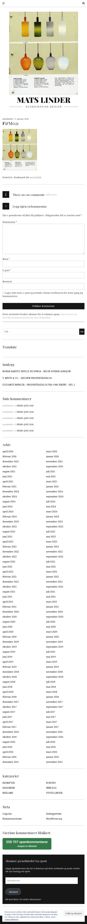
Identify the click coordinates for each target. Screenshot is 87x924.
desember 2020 (11, 611)
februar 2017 (9, 727)
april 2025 (8, 481)
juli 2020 (50, 621)
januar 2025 (52, 486)
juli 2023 (50, 531)
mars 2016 (51, 752)
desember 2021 (11, 581)
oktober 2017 (10, 707)
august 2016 (9, 742)
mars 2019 (51, 662)
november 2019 (54, 641)
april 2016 (8, 752)
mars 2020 (51, 631)
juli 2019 (50, 652)
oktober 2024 (10, 496)
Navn (6, 259)
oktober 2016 (10, 737)
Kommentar (10, 222)
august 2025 (9, 471)
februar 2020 (9, 636)
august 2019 (9, 652)
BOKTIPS (51, 783)
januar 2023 (52, 546)
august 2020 (9, 621)
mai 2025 (51, 476)
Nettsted (7, 281)
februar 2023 (9, 546)
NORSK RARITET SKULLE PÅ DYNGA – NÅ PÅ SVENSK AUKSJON (37, 371)
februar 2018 (9, 697)
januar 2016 (52, 757)
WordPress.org (54, 818)
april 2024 (8, 511)
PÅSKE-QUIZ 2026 (25, 406)
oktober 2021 (10, 586)
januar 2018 (52, 697)
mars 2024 (51, 511)
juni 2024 (7, 506)
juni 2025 (7, 476)
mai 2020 (51, 626)
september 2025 (54, 466)
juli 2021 (50, 591)
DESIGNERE (9, 788)
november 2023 (54, 521)
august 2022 (9, 561)
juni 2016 (7, 747)
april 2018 (8, 692)
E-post (7, 270)
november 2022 (54, 551)
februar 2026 (9, 456)
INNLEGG (51, 788)
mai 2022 (51, 566)
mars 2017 (51, 722)
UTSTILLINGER (54, 793)
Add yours (51, 194)
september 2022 (54, 556)
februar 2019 (9, 667)
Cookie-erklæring (11, 920)
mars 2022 (51, 571)
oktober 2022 (10, 556)
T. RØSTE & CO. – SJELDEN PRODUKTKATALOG (27, 378)
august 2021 (9, 591)
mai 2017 (51, 717)
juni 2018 (7, 687)
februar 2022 (9, 576)
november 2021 (54, 581)
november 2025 (54, 461)
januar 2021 (52, 606)
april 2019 (8, 662)
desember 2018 (11, 672)
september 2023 (54, 526)
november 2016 (54, 732)
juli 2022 (50, 561)
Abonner (13, 891)
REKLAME (8, 793)
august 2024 (9, 501)
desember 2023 (11, 521)
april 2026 (8, 451)
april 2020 (8, 631)
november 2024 (54, 491)
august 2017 (9, 712)
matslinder (8, 119)
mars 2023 (51, 541)
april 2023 (8, 541)
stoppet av (27, 843)
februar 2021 (9, 606)
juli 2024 (50, 501)
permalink (35, 177)
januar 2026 (52, 456)
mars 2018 (51, 692)
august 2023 (9, 531)
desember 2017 (11, 702)
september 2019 (54, 646)
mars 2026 (51, 451)
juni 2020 (7, 626)
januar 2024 (52, 516)
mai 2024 (51, 506)
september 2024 (54, 496)
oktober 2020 (10, 616)
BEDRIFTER (9, 783)
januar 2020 (52, 636)
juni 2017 (7, 717)
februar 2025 (9, 486)
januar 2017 (52, 727)
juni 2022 (7, 566)
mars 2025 (51, 481)
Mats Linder (43, 100)
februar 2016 (9, 757)
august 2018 (9, 682)
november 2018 (54, 672)
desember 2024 (11, 491)
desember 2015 (11, 762)
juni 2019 (7, 657)
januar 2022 (52, 576)
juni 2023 (7, 536)
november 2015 (54, 762)
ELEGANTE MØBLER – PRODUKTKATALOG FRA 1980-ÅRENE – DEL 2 (39, 384)
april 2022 (8, 571)
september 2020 (54, 616)
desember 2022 (11, 551)
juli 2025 (50, 471)
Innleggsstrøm (53, 813)
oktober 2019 (10, 646)
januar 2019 (52, 667)
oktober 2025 (10, 466)
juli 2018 (50, 682)
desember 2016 (11, 732)
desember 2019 (11, 641)
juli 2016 (50, 742)
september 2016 (54, 737)
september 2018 (54, 677)
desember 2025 (11, 461)
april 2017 (8, 722)
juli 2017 (50, 712)
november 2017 (54, 702)
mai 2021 (51, 596)
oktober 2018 (10, 677)
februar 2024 (9, 516)
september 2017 (54, 707)
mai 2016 (51, 747)
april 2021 (8, 601)
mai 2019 (51, 657)
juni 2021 (7, 596)
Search (82, 3)
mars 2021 (51, 601)
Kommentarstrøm (12, 818)
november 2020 (54, 611)
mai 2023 (51, 536)
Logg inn (7, 813)
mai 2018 (51, 687)
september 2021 (54, 586)
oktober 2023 (10, 526)
